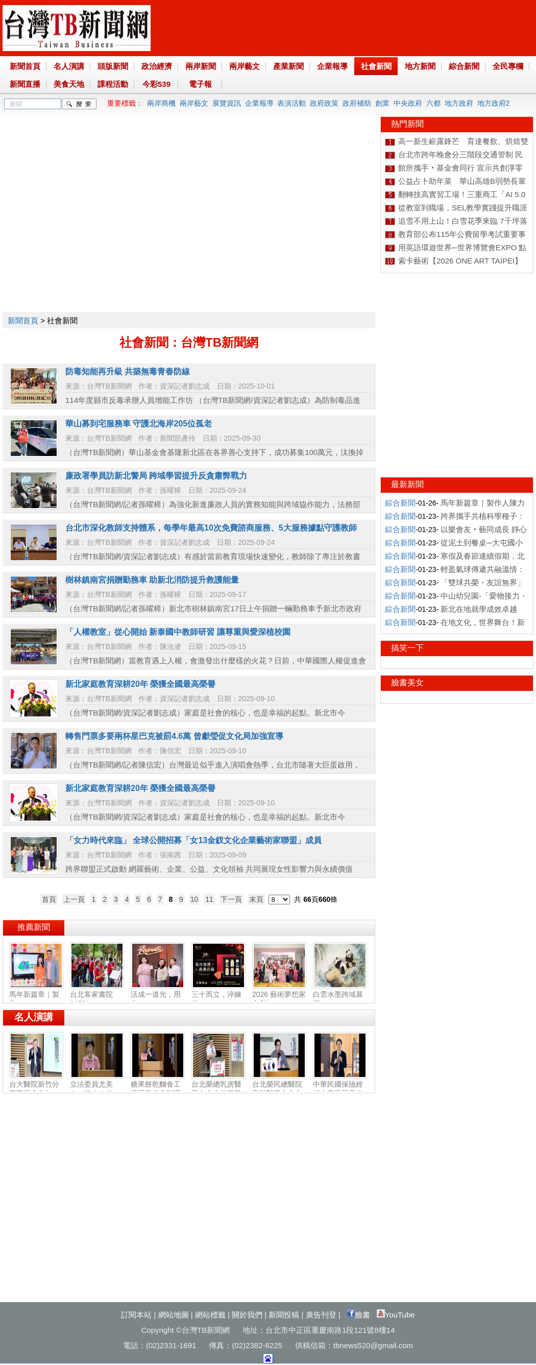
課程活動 (113, 84)
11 (209, 899)
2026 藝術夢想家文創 (279, 995)
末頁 (256, 899)
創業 (382, 103)
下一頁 (231, 899)
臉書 (358, 1314)
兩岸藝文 (244, 66)
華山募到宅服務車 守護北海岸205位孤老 (138, 423)
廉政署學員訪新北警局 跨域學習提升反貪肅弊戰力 (156, 475)
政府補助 (357, 103)
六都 (433, 103)
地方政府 (459, 103)
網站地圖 (173, 1314)
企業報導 (332, 66)
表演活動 (291, 103)
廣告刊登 (321, 1314)
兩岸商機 (161, 103)
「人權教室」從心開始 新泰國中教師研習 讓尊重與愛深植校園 (177, 632)
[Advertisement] (95, 212)
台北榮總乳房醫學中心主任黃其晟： (218, 1089)
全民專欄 (508, 66)
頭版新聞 (113, 66)
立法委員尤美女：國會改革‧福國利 (97, 1089)
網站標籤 (210, 1314)
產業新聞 (288, 66)
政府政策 (324, 103)
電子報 (200, 84)
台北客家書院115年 (97, 995)
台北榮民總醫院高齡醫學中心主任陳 (279, 1089)
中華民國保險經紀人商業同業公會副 (340, 1089)
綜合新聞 (464, 66)
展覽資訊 (226, 103)
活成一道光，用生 (158, 995)
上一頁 (74, 899)
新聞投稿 (284, 1314)
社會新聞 (376, 66)
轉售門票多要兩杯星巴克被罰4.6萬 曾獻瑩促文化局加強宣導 (174, 736)
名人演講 (69, 66)
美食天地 (69, 84)
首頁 (49, 899)
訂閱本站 (136, 1314)
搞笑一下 (407, 647)
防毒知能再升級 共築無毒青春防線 (127, 371)
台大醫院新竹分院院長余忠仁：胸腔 (36, 1089)
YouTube (396, 1314)
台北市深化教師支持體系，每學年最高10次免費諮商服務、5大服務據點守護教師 (211, 527)
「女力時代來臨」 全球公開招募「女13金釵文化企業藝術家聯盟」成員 (193, 840)
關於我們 (247, 1314)
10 (194, 899)
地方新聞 (420, 66)
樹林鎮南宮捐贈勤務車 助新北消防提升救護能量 (152, 580)
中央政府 (408, 103)
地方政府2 (493, 103)
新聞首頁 (25, 66)
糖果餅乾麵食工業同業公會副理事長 (158, 1089)
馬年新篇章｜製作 (36, 995)
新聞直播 (25, 84)
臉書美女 (407, 682)
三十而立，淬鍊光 (218, 995)
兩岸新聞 (200, 66)
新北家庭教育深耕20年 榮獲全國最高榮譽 (140, 684)
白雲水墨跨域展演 (340, 995)
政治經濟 (156, 66)
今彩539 (156, 84)
